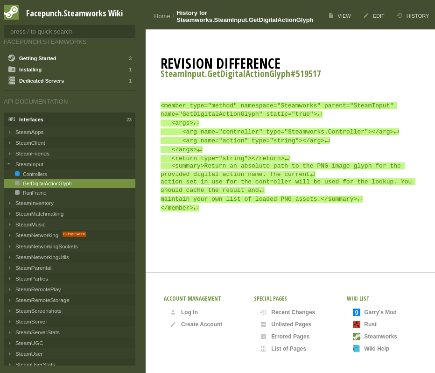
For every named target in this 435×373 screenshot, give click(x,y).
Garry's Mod (375, 312)
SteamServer (31, 321)
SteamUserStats (35, 364)
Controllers (34, 174)
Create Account (196, 324)
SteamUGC (29, 343)
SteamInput (29, 164)
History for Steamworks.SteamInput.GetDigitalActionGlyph (244, 16)
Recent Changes (287, 312)
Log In (184, 312)
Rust (365, 324)
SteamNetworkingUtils (42, 257)
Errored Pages (284, 336)
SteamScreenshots (38, 311)
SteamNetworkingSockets (46, 246)
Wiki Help (371, 348)
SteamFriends (32, 153)
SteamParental (33, 268)
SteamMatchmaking (39, 214)
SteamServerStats (37, 332)
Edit (374, 15)
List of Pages (283, 348)
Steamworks (375, 336)
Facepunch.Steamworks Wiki (74, 13)
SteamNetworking (37, 235)
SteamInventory (34, 203)
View (339, 15)
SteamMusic (30, 224)
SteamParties (31, 278)
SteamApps (29, 132)
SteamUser (28, 354)
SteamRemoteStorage (42, 300)
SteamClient (30, 143)
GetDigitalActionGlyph (46, 183)
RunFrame (33, 193)
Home (162, 16)
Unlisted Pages (285, 324)
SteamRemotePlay (38, 289)
